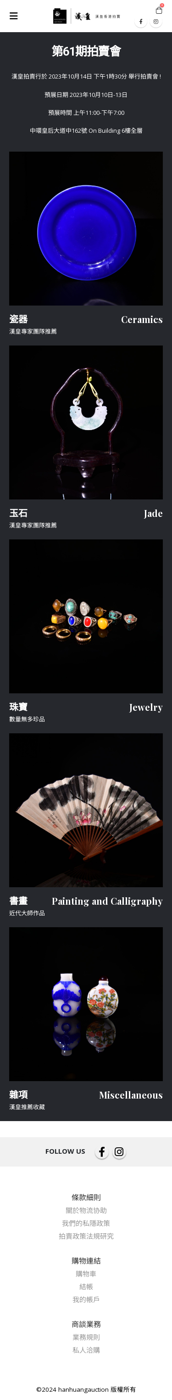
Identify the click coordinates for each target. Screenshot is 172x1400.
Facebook (102, 1152)
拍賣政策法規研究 (86, 1236)
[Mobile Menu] (16, 16)
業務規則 (86, 1337)
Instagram (119, 1152)
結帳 (86, 1286)
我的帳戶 (86, 1299)
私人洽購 (86, 1350)
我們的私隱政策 (86, 1223)
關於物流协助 (86, 1210)
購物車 (86, 1273)
